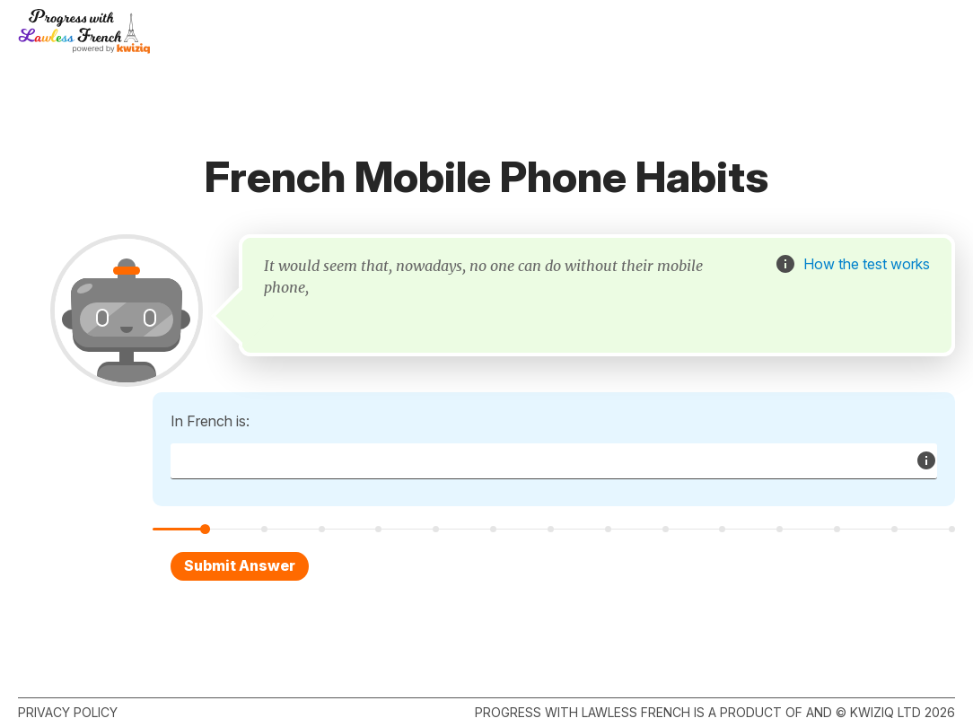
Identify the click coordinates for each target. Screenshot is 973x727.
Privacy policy (68, 712)
